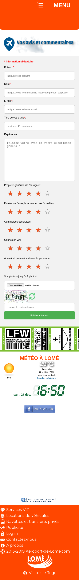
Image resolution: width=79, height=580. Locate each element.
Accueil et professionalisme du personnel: (27, 258)
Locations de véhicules (27, 515)
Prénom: (9, 67)
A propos (14, 545)
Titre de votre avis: (15, 117)
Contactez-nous (21, 539)
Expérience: (10, 134)
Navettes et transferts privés (32, 521)
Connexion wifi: (12, 239)
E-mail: (8, 100)
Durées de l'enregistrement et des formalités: (29, 203)
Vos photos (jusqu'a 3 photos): (21, 276)
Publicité (14, 527)
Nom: (7, 84)
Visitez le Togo (42, 572)
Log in (12, 533)
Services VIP (17, 509)
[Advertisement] (39, 456)
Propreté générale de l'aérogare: (22, 185)
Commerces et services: (17, 221)
